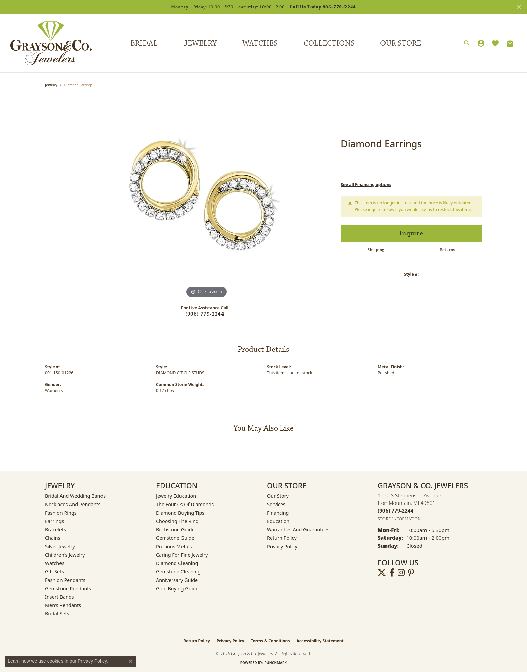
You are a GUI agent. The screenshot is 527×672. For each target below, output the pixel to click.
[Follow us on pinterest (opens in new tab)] (411, 573)
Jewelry (200, 43)
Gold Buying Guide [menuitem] (177, 588)
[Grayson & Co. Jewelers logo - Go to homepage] (46, 43)
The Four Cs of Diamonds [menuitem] (185, 504)
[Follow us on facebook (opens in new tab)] (391, 573)
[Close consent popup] (131, 661)
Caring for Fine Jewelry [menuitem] (182, 555)
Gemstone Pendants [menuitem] (68, 588)
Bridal (144, 43)
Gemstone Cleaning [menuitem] (178, 571)
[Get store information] (399, 519)
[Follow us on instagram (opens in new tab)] (401, 573)
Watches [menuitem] (54, 563)
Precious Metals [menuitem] (174, 546)
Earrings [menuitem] (54, 521)
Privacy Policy (282, 546)
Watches (260, 43)
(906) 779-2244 (205, 314)
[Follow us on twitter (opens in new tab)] (382, 573)
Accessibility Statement (319, 641)
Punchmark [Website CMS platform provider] (276, 662)
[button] (467, 43)
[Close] (519, 7)
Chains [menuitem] (52, 538)
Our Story (278, 496)
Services (276, 504)
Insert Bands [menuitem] (59, 597)
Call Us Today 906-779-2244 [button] (323, 7)
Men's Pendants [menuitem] (63, 605)
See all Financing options (366, 184)
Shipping (376, 249)
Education (278, 521)
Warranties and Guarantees (298, 529)
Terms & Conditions (270, 641)
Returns (447, 249)
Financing (278, 513)
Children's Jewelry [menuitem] (65, 555)
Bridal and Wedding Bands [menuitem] (75, 496)
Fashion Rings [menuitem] (61, 513)
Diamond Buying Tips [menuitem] (180, 513)
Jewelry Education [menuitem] (176, 496)
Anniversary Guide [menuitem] (177, 580)
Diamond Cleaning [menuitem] (177, 563)
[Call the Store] (395, 510)
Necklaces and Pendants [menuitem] (72, 504)
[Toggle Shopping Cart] (510, 43)
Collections (329, 43)
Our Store (400, 43)
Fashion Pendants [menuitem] (65, 580)
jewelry (51, 85)
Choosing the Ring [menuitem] (177, 521)
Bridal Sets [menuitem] (57, 613)
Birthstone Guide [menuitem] (175, 529)
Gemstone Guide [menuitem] (175, 538)
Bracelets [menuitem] (55, 529)
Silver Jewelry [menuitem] (60, 546)
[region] (206, 199)
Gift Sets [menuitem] (54, 571)
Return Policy (282, 538)
